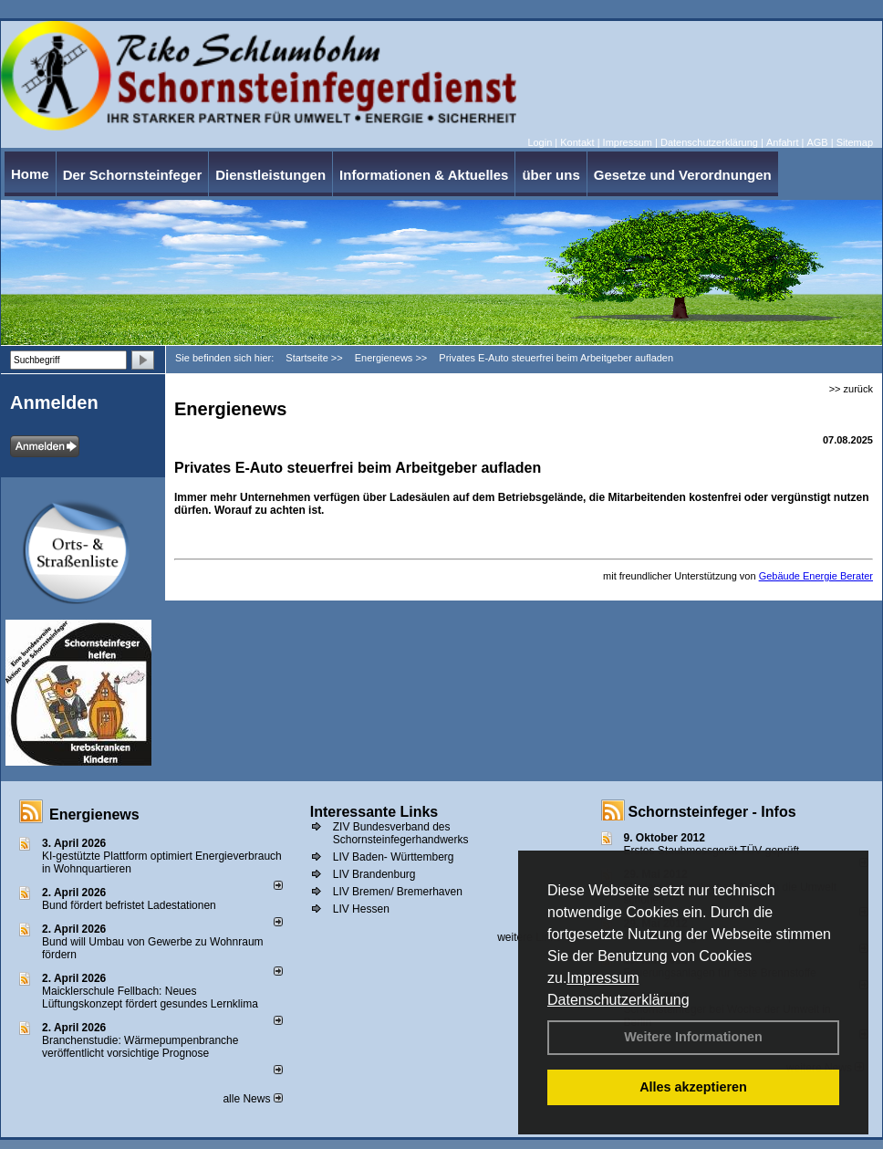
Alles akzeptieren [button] (693, 1087)
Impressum (602, 978)
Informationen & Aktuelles (423, 175)
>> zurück (851, 388)
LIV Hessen (361, 909)
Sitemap (854, 142)
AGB (816, 142)
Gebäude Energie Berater (816, 575)
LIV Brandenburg (374, 874)
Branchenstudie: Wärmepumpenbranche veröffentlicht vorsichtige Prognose (140, 1047)
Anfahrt (782, 142)
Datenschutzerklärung (618, 1000)
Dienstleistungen (270, 175)
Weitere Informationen (693, 1036)
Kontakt (577, 142)
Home (30, 174)
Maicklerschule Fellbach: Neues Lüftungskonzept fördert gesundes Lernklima (150, 997)
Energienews (94, 814)
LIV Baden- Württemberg (393, 857)
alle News (252, 1098)
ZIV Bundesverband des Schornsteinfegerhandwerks (401, 833)
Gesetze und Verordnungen (683, 175)
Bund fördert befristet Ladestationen (129, 905)
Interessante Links (374, 812)
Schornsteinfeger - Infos (712, 812)
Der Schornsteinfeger (133, 175)
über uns (550, 175)
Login (539, 142)
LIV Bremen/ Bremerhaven (397, 891)
